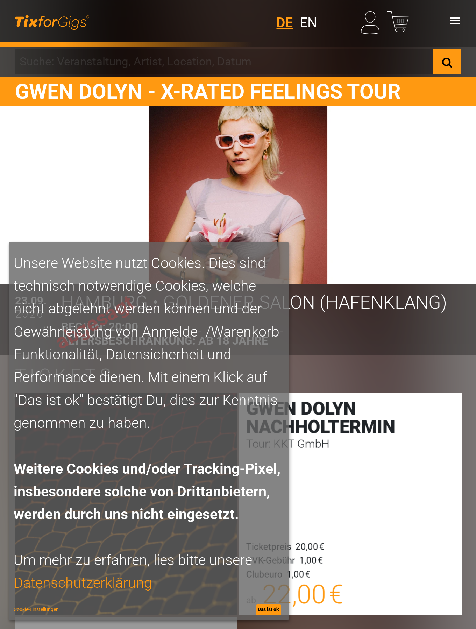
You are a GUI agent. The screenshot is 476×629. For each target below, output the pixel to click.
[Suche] (447, 62)
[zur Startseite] (52, 21)
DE (284, 23)
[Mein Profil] (372, 20)
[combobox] (224, 62)
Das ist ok (268, 609)
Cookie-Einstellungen (36, 609)
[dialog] (149, 431)
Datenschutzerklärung (83, 582)
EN (308, 23)
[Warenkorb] (398, 20)
